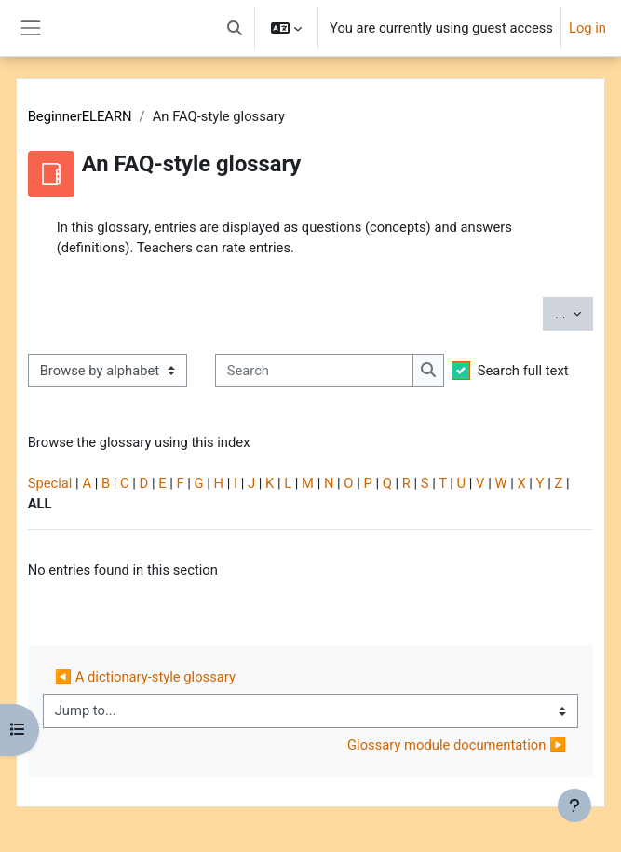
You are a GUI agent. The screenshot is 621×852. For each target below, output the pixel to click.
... (574, 312)
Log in (587, 28)
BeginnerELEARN (80, 116)
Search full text (523, 370)
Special (50, 483)
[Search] (314, 370)
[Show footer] (574, 805)
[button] (234, 28)
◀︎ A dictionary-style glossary (145, 677)
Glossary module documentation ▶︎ (456, 745)
